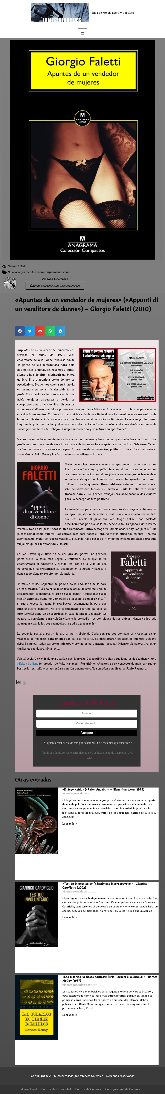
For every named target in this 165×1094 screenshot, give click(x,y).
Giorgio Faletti (17, 266)
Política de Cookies (88, 1089)
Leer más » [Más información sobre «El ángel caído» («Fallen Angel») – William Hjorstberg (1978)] (69, 823)
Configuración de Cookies (122, 1089)
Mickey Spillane (27, 663)
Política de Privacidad (56, 1089)
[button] (20, 331)
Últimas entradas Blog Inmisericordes (55, 285)
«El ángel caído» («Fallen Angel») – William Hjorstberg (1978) (103, 789)
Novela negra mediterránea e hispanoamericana (38, 272)
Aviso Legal (29, 1089)
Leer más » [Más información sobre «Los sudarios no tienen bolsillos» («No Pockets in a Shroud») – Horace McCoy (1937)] (69, 1014)
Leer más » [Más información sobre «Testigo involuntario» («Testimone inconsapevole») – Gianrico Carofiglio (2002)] (69, 917)
